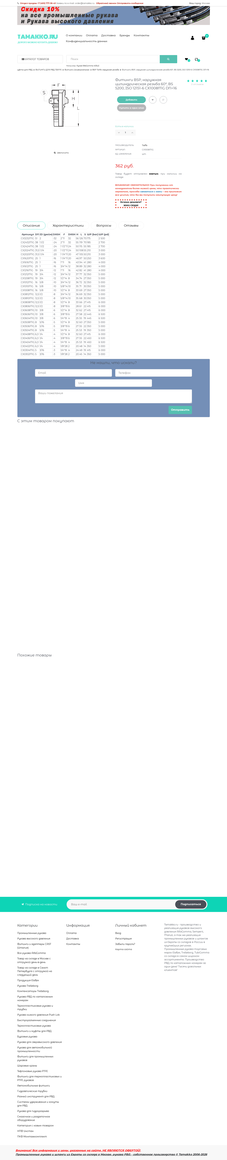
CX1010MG (27, 286)
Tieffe (144, 145)
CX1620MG (27, 258)
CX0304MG (28, 350)
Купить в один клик (131, 107)
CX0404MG (28, 342)
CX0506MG (28, 326)
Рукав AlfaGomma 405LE (88, 66)
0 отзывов (197, 84)
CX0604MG (28, 318)
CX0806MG (28, 306)
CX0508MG (28, 322)
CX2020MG (27, 254)
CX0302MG (27, 354)
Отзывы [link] (131, 225)
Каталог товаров (36, 59)
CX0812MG (27, 294)
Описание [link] (31, 225)
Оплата (91, 35)
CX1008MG (27, 290)
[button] (133, 132)
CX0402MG (28, 346)
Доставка (108, 35)
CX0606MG (28, 314)
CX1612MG (27, 266)
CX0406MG (28, 338)
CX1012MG (27, 282)
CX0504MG (28, 330)
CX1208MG (27, 278)
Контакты (141, 35)
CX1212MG (27, 274)
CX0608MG (28, 310)
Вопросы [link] (103, 225)
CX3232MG (27, 238)
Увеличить (63, 153)
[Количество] (125, 133)
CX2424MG (27, 246)
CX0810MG (27, 298)
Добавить (131, 99)
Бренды (125, 35)
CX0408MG (28, 334)
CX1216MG (27, 270)
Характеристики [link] (68, 225)
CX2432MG (27, 242)
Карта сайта (123, 949)
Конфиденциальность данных (86, 41)
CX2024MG (27, 250)
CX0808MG (28, 302)
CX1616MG (27, 262)
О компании (74, 35)
